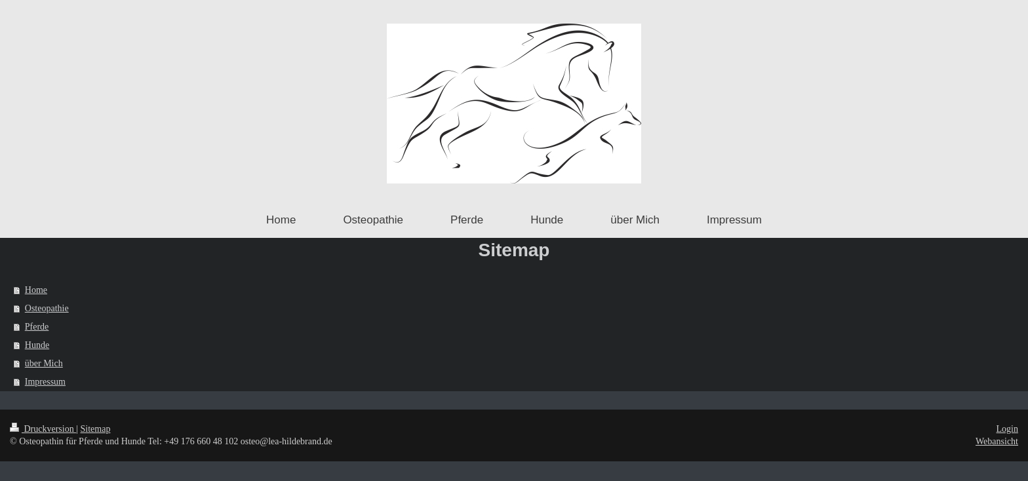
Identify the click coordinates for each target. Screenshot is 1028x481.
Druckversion (43, 429)
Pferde (37, 327)
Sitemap (96, 429)
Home (36, 290)
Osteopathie (47, 308)
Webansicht (997, 441)
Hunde (37, 345)
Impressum (45, 382)
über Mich (44, 363)
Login (1007, 429)
